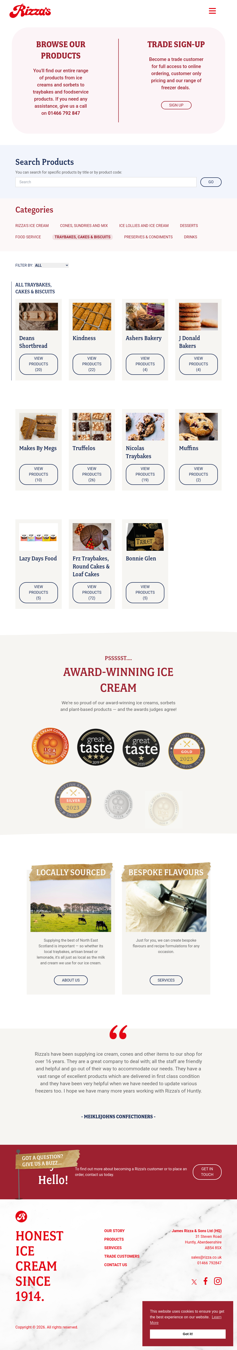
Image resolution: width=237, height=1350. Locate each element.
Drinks (190, 237)
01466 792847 (209, 1263)
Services (166, 980)
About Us (71, 980)
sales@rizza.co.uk (206, 1257)
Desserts (189, 225)
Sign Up (176, 105)
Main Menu (212, 11)
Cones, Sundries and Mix (84, 225)
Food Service (28, 237)
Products (114, 1239)
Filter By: (24, 265)
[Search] (106, 182)
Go (211, 182)
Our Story (114, 1231)
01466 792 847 (64, 113)
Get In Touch (207, 1172)
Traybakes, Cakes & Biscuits (82, 237)
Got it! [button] (188, 1334)
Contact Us (115, 1265)
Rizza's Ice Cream (32, 225)
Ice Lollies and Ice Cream (144, 225)
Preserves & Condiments (148, 237)
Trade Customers (122, 1256)
